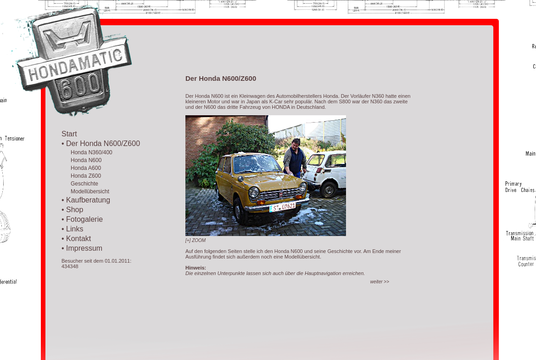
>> (379, 281)
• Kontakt (76, 238)
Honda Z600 (81, 176)
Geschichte (79, 183)
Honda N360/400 (86, 152)
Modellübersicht (85, 191)
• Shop (72, 210)
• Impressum (81, 248)
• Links (72, 229)
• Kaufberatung (85, 200)
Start (69, 134)
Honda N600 (81, 160)
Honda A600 (81, 168)
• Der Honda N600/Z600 (100, 143)
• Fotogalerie (82, 219)
